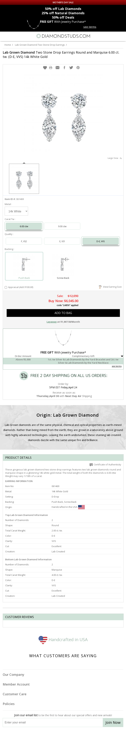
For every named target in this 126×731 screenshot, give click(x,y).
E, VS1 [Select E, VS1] (62, 241)
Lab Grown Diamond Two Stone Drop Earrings (40, 44)
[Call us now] (114, 36)
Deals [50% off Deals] (63, 17)
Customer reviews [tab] (19, 617)
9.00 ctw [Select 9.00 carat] (62, 226)
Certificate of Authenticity (105, 464)
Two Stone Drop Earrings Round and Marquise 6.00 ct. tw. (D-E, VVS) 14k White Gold (61, 54)
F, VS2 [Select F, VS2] (24, 241)
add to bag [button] (63, 313)
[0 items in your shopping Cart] (121, 36)
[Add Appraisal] (6, 287)
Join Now (113, 722)
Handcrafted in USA (63, 639)
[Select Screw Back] (63, 264)
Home (7, 44)
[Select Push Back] (24, 264)
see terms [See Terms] (117, 366)
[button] (45, 68)
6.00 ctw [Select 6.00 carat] (24, 226)
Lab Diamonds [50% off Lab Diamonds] (63, 8)
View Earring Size (110, 286)
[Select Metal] (16, 211)
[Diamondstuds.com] (63, 36)
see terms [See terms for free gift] (89, 27)
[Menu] (4, 36)
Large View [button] (115, 158)
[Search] (12, 36)
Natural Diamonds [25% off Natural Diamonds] (63, 13)
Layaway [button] (52, 321)
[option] (24, 178)
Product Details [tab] (18, 458)
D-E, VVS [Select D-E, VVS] (100, 241)
